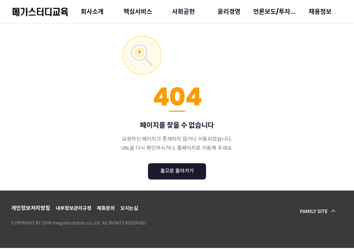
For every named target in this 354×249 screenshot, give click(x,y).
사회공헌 (183, 11)
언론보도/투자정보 (277, 11)
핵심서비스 (137, 11)
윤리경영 (228, 11)
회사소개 (92, 11)
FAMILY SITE (318, 211)
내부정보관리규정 (73, 208)
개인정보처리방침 (30, 208)
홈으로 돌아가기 (177, 170)
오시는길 (129, 208)
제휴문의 (106, 208)
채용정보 (320, 11)
